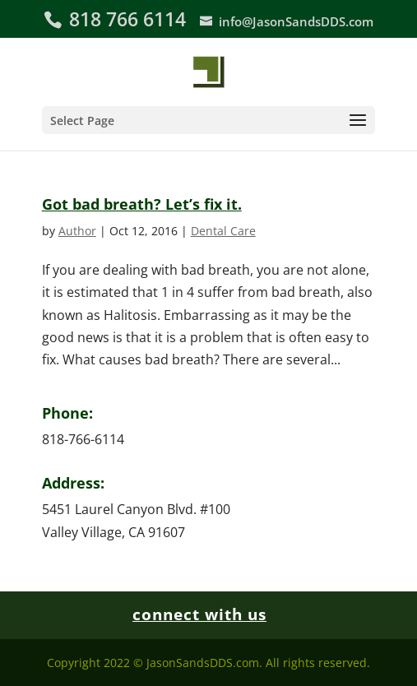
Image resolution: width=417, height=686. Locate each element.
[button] (209, 120)
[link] (208, 70)
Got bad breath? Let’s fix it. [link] (142, 204)
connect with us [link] (199, 614)
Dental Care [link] (223, 231)
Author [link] (77, 231)
